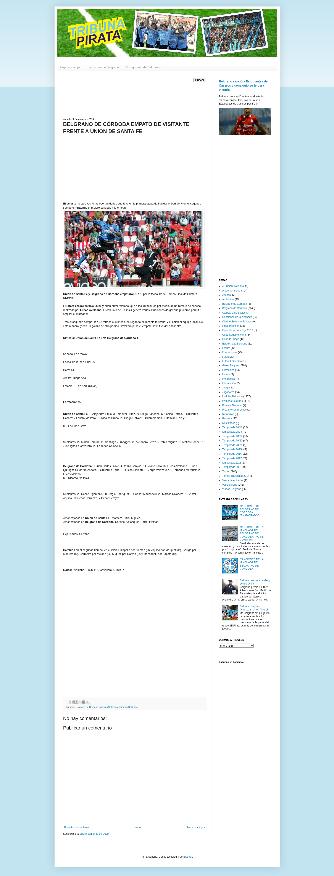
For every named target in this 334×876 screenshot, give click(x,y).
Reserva (227, 418)
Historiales (228, 370)
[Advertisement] (134, 99)
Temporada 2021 (232, 467)
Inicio (138, 827)
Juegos (226, 387)
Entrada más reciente (76, 827)
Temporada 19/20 (232, 440)
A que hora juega (232, 290)
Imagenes (228, 378)
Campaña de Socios (234, 312)
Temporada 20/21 (232, 445)
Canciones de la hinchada (237, 317)
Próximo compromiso (234, 409)
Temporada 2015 (232, 449)
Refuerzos (228, 414)
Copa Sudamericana (234, 334)
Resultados (228, 423)
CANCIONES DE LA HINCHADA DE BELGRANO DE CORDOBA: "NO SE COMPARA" (251, 533)
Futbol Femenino (232, 361)
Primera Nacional (232, 405)
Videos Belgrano (231, 489)
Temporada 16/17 (232, 427)
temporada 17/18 (232, 431)
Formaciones (229, 352)
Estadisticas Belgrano (234, 343)
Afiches (226, 294)
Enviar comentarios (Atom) (95, 833)
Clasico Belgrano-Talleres (237, 321)
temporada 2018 (231, 462)
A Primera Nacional (233, 286)
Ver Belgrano (229, 484)
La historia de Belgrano (103, 67)
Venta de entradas (232, 480)
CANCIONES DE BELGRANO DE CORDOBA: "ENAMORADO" (250, 511)
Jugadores (228, 392)
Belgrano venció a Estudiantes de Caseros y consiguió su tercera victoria (243, 86)
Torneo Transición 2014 (235, 475)
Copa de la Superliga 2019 (237, 330)
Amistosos (228, 299)
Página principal (70, 67)
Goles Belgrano (231, 365)
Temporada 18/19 (232, 436)
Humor (226, 374)
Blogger (187, 856)
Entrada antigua (196, 827)
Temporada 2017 (232, 458)
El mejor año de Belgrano (142, 67)
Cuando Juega (230, 339)
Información (229, 383)
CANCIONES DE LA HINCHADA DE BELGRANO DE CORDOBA (251, 564)
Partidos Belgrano (128, 707)
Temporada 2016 (232, 453)
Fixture (226, 347)
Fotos (225, 356)
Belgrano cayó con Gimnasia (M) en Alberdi (254, 608)
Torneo (226, 471)
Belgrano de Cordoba (87, 707)
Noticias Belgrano (108, 707)
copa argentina (230, 325)
